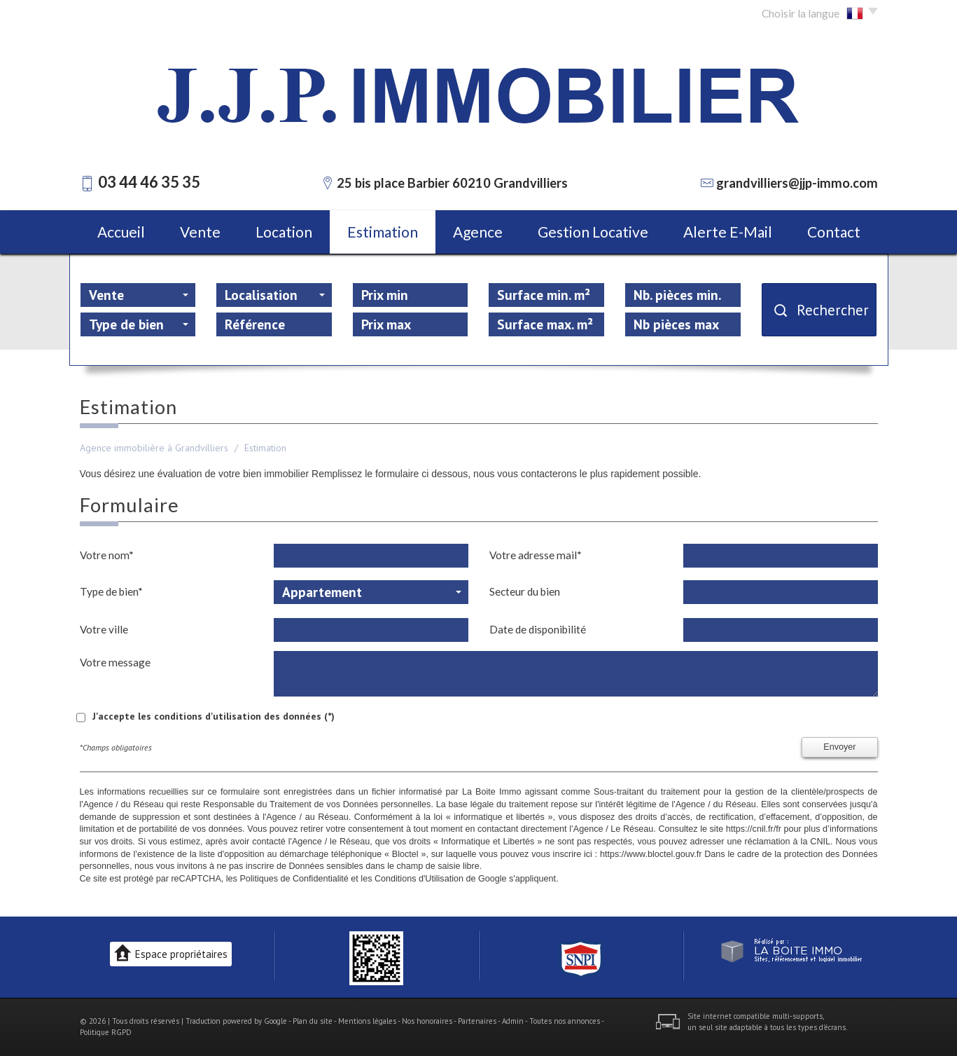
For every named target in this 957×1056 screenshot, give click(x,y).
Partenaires (477, 1021)
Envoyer (839, 747)
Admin (513, 1021)
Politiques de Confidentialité (293, 879)
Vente (200, 231)
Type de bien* (111, 591)
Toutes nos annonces (564, 1021)
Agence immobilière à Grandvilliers (154, 447)
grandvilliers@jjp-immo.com (797, 183)
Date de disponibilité (537, 629)
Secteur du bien (524, 591)
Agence (478, 231)
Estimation (382, 231)
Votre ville (104, 629)
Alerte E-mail (727, 231)
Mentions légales (367, 1021)
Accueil (121, 231)
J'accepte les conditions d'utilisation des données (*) (213, 716)
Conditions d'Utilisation (419, 879)
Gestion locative (593, 231)
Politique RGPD (106, 1032)
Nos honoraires (427, 1021)
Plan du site (313, 1021)
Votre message (115, 662)
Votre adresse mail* (535, 555)
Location (284, 231)
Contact (833, 231)
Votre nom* (107, 555)
